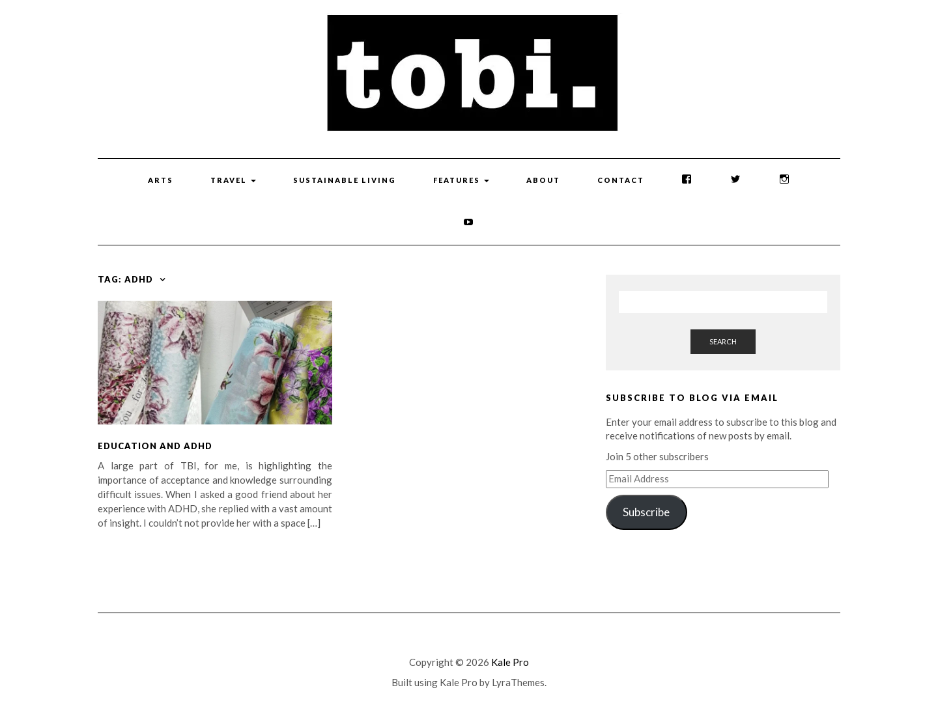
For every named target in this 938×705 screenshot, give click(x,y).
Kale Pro (510, 662)
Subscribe (646, 512)
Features (461, 180)
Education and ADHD (155, 446)
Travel (233, 180)
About (543, 180)
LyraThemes (518, 682)
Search (723, 341)
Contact (620, 180)
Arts (160, 180)
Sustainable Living (344, 180)
